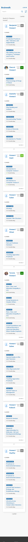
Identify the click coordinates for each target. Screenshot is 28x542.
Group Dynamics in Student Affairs (12, 301)
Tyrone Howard (12, 274)
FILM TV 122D (10, 50)
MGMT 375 (9, 376)
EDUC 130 (9, 284)
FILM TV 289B (10, 206)
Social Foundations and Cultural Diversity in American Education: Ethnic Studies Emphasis (13, 328)
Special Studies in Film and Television (13, 358)
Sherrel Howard (12, 68)
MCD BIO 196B (10, 426)
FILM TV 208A (10, 216)
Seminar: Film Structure (13, 218)
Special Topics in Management (11, 391)
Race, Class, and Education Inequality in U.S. (13, 288)
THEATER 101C (10, 116)
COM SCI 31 (9, 166)
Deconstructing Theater (13, 119)
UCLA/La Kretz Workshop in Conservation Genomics (13, 503)
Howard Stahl (12, 156)
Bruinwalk (6, 7)
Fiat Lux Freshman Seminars (12, 244)
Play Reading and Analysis (11, 108)
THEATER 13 (9, 105)
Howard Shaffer (12, 452)
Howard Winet (12, 231)
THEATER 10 (9, 136)
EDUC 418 (9, 297)
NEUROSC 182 (10, 78)
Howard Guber (12, 345)
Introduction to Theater (13, 139)
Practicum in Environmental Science (13, 465)
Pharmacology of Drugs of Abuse (13, 82)
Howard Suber (12, 196)
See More (21, 145)
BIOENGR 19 (9, 240)
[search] (11, 11)
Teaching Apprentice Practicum (12, 255)
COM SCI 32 (9, 178)
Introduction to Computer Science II (12, 181)
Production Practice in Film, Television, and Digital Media (13, 40)
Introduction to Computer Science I (12, 170)
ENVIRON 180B (10, 473)
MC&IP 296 (9, 416)
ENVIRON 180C (10, 461)
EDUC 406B (9, 323)
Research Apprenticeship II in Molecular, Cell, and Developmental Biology (13, 431)
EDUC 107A (9, 309)
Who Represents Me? (13, 369)
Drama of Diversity (12, 129)
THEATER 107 (10, 126)
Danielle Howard (12, 95)
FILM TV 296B (10, 366)
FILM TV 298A (10, 354)
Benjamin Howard (13, 26)
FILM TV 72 (9, 36)
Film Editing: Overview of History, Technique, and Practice (13, 54)
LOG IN (25, 8)
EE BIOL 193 (9, 485)
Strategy (9, 208)
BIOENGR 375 (10, 252)
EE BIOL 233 (9, 498)
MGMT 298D (9, 388)
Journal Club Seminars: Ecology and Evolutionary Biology (13, 489)
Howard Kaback (12, 406)
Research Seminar (12, 418)
